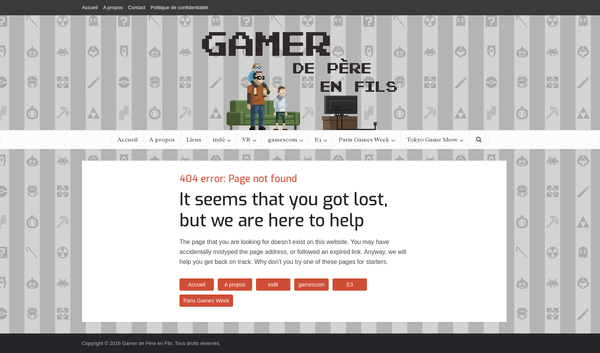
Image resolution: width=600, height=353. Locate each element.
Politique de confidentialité (179, 7)
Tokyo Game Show (432, 139)
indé (219, 139)
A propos (113, 7)
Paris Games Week (364, 139)
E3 (318, 139)
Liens (193, 139)
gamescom (282, 139)
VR (246, 139)
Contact (136, 7)
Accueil (90, 7)
